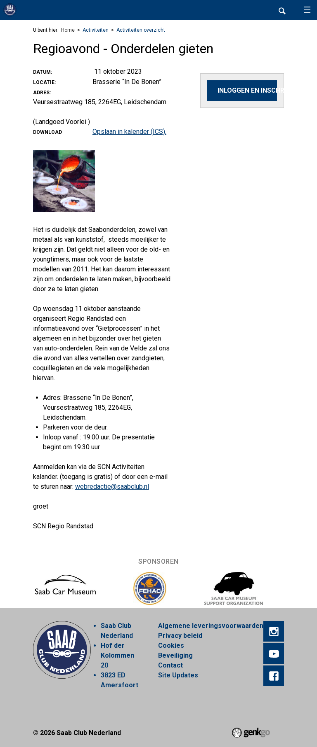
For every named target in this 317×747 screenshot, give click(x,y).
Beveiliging (175, 655)
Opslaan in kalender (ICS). (129, 131)
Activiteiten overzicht (140, 30)
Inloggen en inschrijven (247, 90)
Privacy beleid (180, 636)
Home (68, 30)
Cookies (171, 645)
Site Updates (178, 675)
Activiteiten (96, 30)
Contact (170, 665)
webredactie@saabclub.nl (112, 486)
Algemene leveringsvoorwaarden (210, 626)
